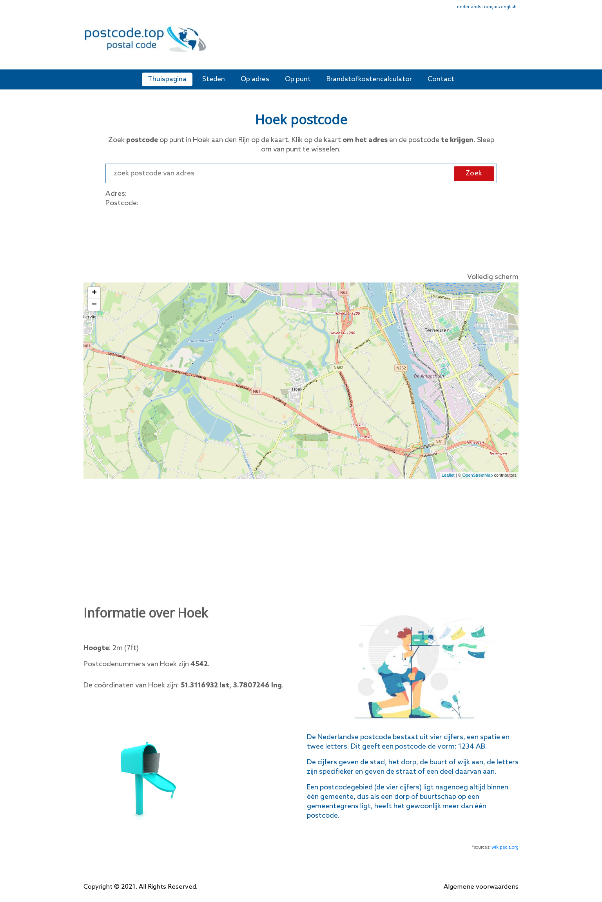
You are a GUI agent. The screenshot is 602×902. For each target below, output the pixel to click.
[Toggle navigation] (513, 44)
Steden (213, 79)
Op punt (298, 79)
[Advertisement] (357, 42)
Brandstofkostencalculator (369, 79)
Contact (441, 79)
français (491, 7)
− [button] (94, 305)
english (509, 7)
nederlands (469, 7)
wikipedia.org (505, 847)
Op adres (255, 79)
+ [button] (94, 293)
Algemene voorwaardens (481, 887)
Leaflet (448, 475)
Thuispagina (167, 79)
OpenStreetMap (477, 475)
